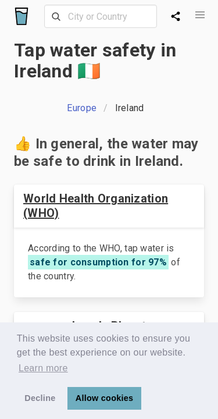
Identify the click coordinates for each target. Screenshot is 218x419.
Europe (82, 107)
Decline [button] (39, 398)
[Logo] (21, 16)
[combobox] (100, 16)
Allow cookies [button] (105, 398)
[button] (199, 15)
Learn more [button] (43, 368)
